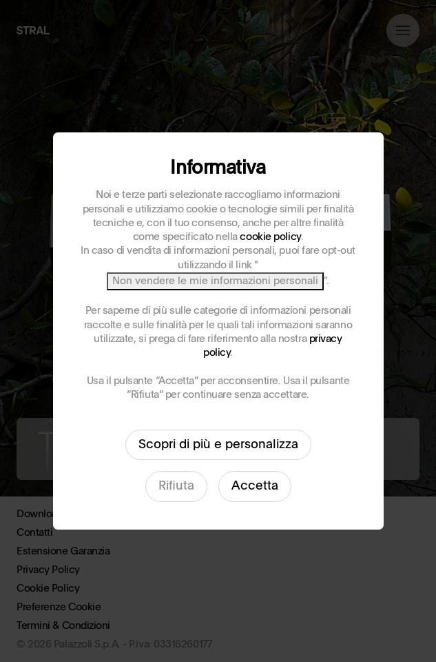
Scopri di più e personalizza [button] (218, 445)
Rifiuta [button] (176, 486)
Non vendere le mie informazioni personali (215, 281)
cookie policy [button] (270, 237)
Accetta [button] (254, 486)
